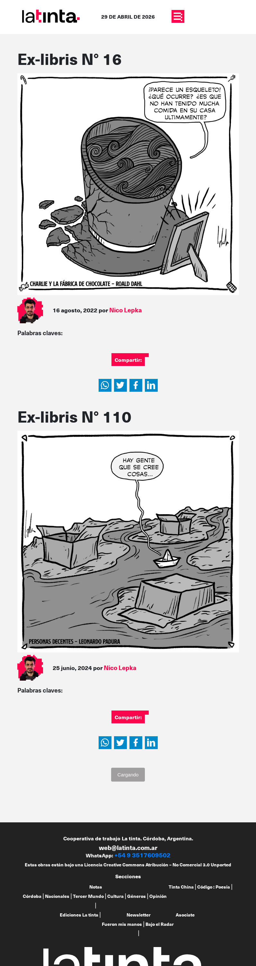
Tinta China (181, 886)
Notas (95, 886)
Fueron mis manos (122, 924)
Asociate (185, 914)
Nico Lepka (125, 310)
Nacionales (57, 896)
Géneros (136, 896)
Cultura (115, 896)
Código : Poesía (213, 886)
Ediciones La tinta (79, 914)
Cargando (128, 774)
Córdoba (32, 896)
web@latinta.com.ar (128, 847)
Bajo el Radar (160, 924)
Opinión (158, 896)
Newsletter (139, 914)
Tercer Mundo (88, 896)
